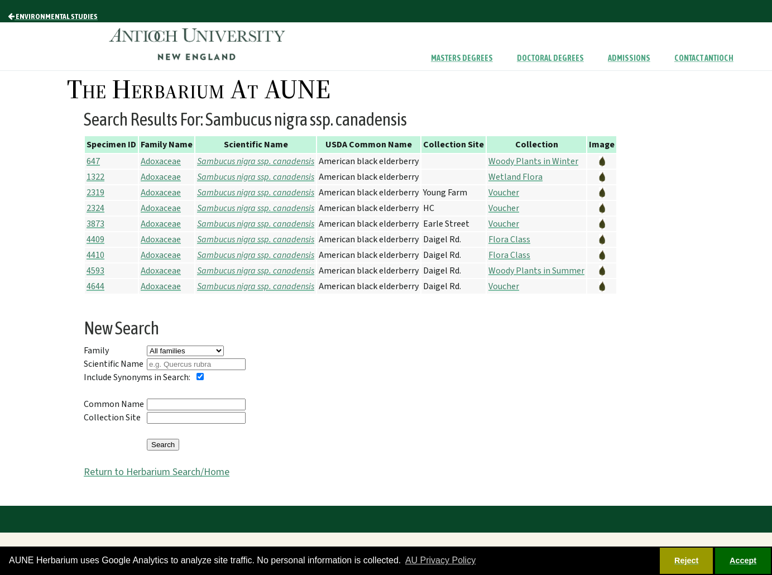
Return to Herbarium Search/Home (156, 472)
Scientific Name (113, 364)
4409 (95, 239)
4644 (95, 286)
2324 (95, 208)
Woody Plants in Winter (533, 161)
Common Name (114, 404)
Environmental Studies (53, 16)
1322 (95, 177)
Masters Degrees (462, 58)
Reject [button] (686, 560)
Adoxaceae (161, 161)
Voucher (503, 192)
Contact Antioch (703, 58)
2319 (95, 192)
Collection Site (112, 417)
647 (93, 161)
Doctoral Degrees (550, 58)
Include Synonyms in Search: (137, 377)
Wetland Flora (515, 177)
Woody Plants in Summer (536, 271)
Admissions (629, 58)
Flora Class (509, 239)
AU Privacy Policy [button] (440, 560)
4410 (95, 255)
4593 (95, 271)
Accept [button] (743, 560)
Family (96, 350)
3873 (95, 224)
